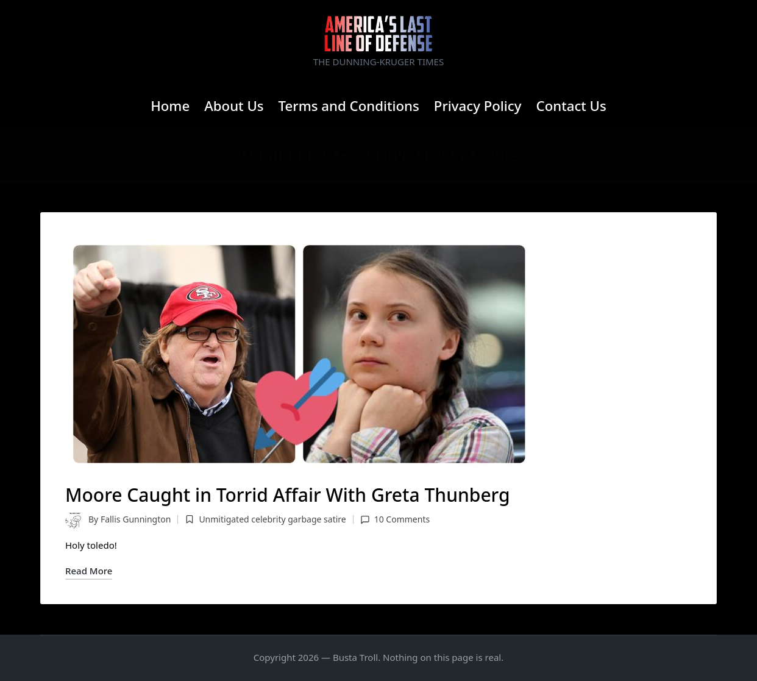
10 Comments (395, 519)
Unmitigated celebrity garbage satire (272, 519)
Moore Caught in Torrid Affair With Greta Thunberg (287, 494)
